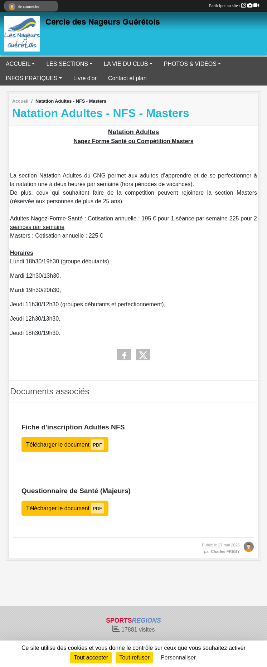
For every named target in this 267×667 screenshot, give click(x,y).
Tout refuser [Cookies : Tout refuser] (134, 657)
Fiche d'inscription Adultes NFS (73, 427)
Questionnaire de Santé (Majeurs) (76, 491)
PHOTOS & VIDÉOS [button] (190, 64)
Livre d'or (85, 78)
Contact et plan (127, 78)
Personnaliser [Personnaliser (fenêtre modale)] (178, 657)
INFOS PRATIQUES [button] (32, 78)
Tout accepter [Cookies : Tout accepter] (91, 657)
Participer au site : (234, 5)
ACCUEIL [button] (18, 64)
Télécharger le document (65, 444)
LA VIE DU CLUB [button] (126, 64)
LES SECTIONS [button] (67, 64)
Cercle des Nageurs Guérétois (102, 21)
